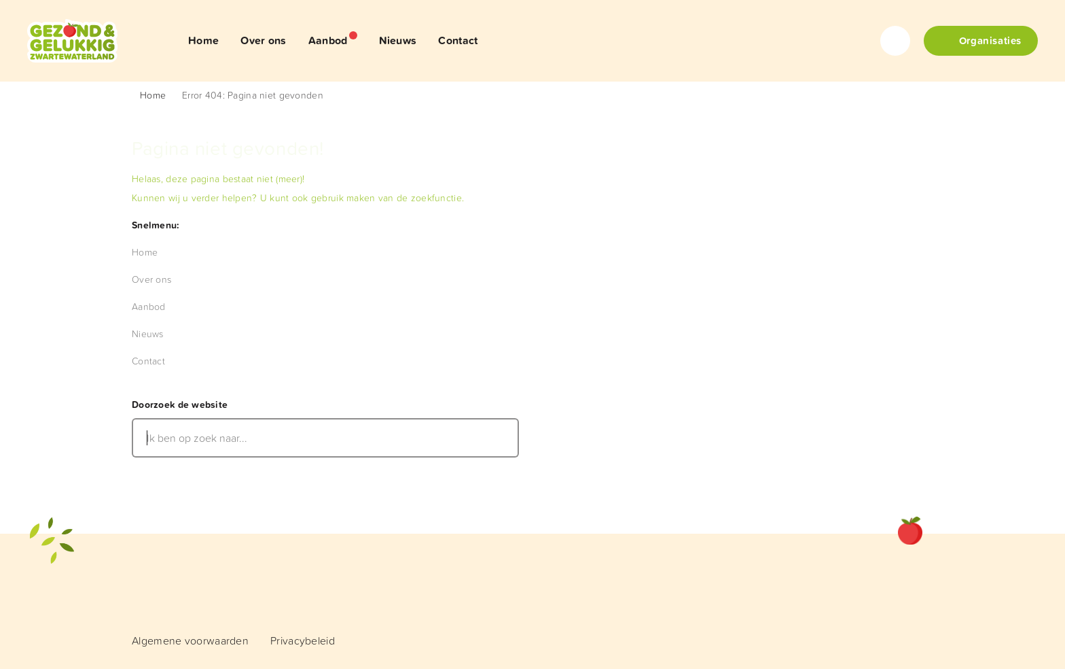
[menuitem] (203, 41)
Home (153, 94)
